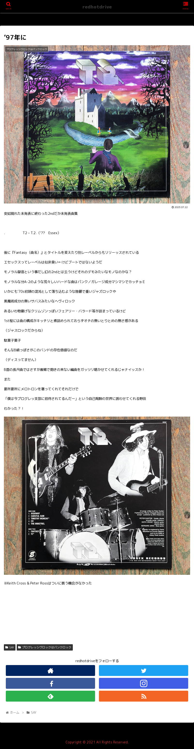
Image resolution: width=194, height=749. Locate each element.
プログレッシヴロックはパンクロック (44, 647)
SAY (9, 647)
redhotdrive (97, 7)
